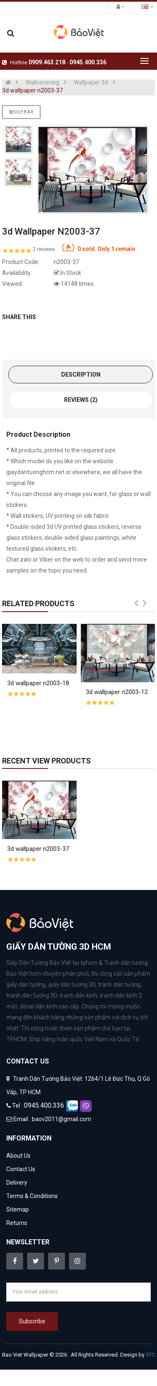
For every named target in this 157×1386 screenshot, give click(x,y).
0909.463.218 (46, 62)
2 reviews (44, 249)
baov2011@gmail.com (61, 1119)
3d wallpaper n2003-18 (38, 683)
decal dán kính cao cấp (49, 1006)
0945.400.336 (87, 62)
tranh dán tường (119, 984)
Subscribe (32, 1321)
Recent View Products (46, 760)
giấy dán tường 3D (71, 984)
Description (80, 374)
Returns (16, 1223)
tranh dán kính (78, 995)
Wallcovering (42, 82)
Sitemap (17, 1209)
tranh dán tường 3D (31, 995)
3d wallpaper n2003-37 (32, 90)
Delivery (16, 1182)
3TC (150, 1355)
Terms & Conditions (32, 1196)
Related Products (38, 603)
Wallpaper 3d (91, 82)
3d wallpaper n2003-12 (117, 692)
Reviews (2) (81, 399)
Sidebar (21, 112)
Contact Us (20, 1169)
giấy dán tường (26, 984)
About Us (18, 1155)
